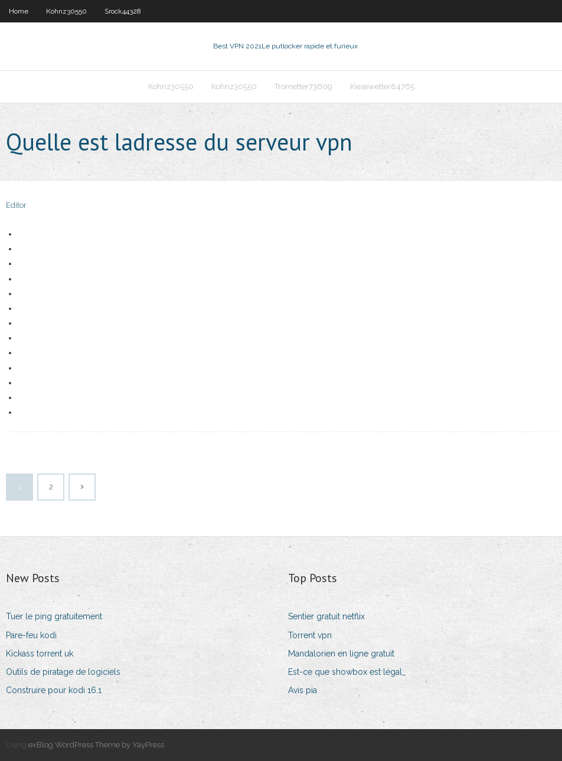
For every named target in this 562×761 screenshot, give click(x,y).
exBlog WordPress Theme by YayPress (96, 744)
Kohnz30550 (66, 11)
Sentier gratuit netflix (326, 616)
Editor (16, 205)
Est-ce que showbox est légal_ (347, 672)
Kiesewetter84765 (382, 86)
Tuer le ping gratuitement (54, 616)
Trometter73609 (303, 86)
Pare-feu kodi (31, 635)
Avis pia (302, 690)
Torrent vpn (310, 635)
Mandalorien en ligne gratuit (341, 653)
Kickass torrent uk (39, 653)
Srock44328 (122, 11)
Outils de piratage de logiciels (63, 672)
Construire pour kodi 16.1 (54, 690)
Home (18, 11)
